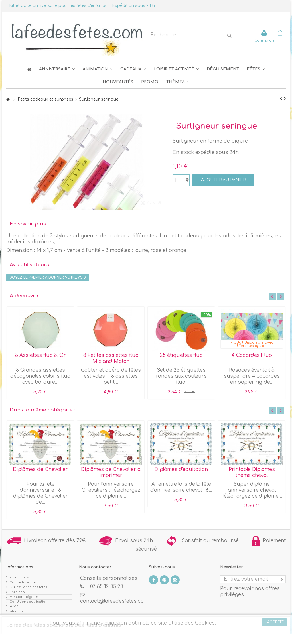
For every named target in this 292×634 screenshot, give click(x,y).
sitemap (16, 611)
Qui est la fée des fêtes (28, 587)
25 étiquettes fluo (181, 355)
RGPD (13, 606)
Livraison (17, 592)
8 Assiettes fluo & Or (40, 355)
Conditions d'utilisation (28, 601)
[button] (256, 69)
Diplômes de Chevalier (40, 469)
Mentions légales (23, 597)
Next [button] (280, 296)
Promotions (19, 577)
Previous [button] (272, 296)
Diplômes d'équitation (181, 469)
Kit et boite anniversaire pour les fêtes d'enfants (57, 5)
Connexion (264, 40)
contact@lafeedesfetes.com (114, 601)
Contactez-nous (22, 582)
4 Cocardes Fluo (252, 355)
